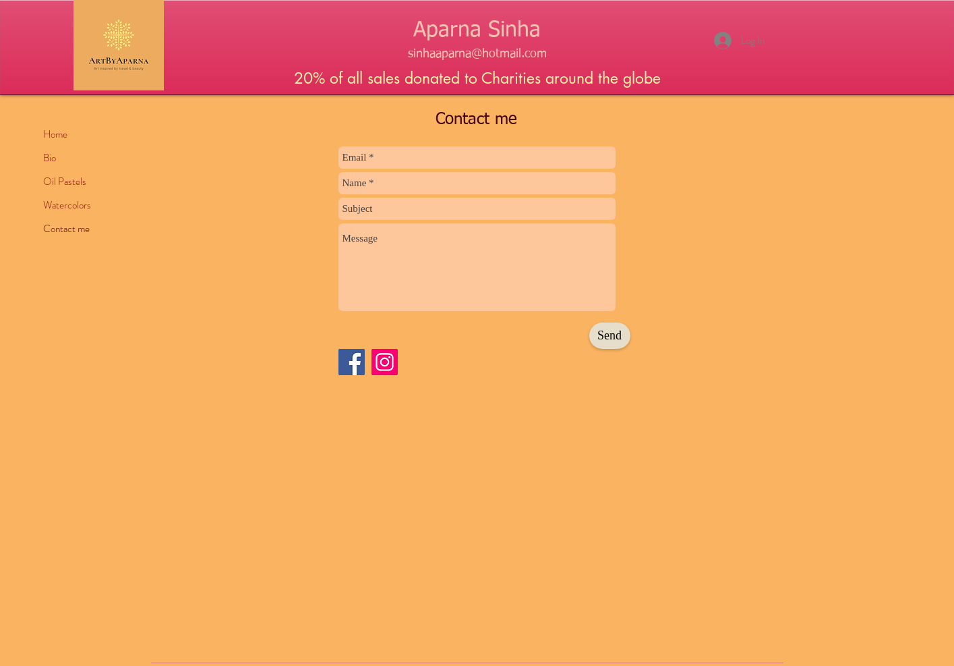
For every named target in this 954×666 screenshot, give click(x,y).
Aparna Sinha (477, 30)
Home (55, 134)
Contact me (66, 228)
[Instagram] (384, 362)
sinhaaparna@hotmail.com (477, 54)
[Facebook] (351, 362)
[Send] (609, 336)
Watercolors (67, 205)
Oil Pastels (64, 181)
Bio (49, 157)
